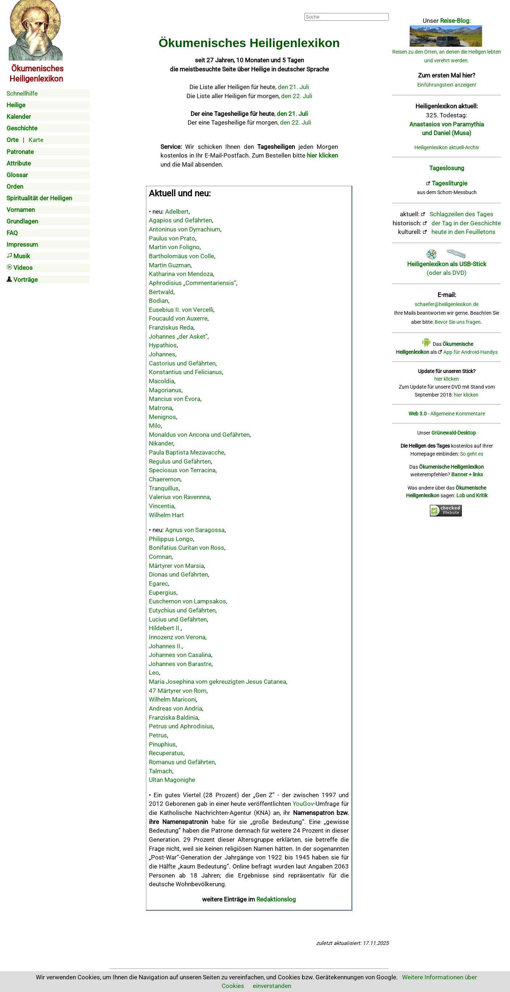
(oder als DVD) (446, 263)
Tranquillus (164, 488)
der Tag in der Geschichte (466, 223)
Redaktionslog (276, 899)
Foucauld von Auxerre (178, 318)
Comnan (160, 556)
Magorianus (165, 390)
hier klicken (446, 379)
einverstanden (272, 985)
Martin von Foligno (174, 247)
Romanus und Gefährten (182, 762)
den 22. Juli (296, 96)
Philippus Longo (171, 539)
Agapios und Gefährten (180, 220)
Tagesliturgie (449, 183)
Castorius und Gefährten (182, 363)
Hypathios (163, 345)
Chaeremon (164, 479)
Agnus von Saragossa (195, 529)
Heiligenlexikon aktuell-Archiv (446, 148)
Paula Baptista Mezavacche (186, 452)
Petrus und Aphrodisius (181, 726)
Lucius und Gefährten (178, 619)
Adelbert (177, 211)
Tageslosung (446, 168)
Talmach (160, 771)
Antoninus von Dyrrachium (184, 229)
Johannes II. (165, 646)
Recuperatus (166, 753)
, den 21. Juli (291, 113)
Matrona (160, 407)
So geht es (471, 454)
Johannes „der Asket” (178, 336)
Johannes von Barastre (180, 663)
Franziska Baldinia (173, 717)
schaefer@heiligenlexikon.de (446, 304)
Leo (154, 672)
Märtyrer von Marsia (176, 565)
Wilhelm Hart (166, 515)
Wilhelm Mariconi (172, 699)
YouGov (303, 803)
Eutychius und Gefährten (182, 610)
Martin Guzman (170, 265)
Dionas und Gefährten (178, 574)
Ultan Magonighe (172, 779)
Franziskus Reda (171, 327)
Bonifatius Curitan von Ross (186, 547)
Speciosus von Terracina (182, 470)
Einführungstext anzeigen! (446, 85)
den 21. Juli (293, 87)
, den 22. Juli (294, 122)
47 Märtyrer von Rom (177, 690)
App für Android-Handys (470, 352)
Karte (36, 139)
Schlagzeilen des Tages (461, 214)
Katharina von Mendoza (181, 273)
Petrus (158, 735)
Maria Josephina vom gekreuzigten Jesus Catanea (217, 681)
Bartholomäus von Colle (181, 256)
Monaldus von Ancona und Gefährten (199, 434)
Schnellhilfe (22, 93)
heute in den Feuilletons (463, 231)
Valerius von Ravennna (179, 497)
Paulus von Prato (172, 238)
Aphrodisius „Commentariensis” (192, 282)
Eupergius (162, 592)
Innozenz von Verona (177, 637)
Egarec (158, 583)
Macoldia (161, 381)
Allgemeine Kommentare (457, 414)
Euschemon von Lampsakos (187, 601)
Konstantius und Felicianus (185, 372)
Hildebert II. (165, 628)
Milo (155, 425)
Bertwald (161, 292)
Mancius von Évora (174, 398)
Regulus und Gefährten (180, 461)
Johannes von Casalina (180, 654)
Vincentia (161, 506)
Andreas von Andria (175, 708)
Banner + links (467, 475)
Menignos (162, 416)
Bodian (158, 300)
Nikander (161, 443)
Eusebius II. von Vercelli (181, 309)
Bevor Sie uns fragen (458, 322)
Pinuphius (162, 744)
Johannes (162, 354)
